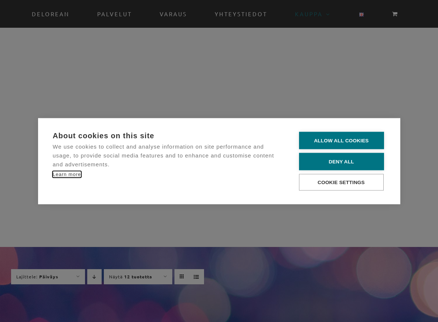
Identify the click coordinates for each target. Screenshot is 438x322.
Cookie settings (341, 182)
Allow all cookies (341, 140)
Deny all (341, 161)
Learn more (67, 174)
